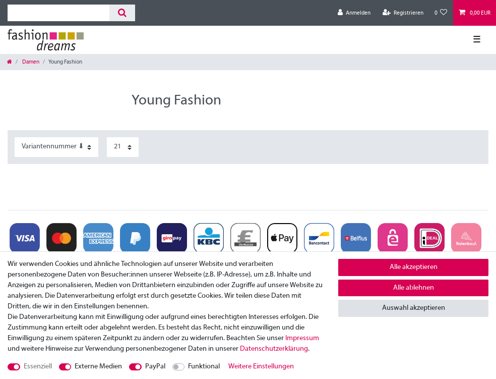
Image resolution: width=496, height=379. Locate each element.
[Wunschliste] (441, 13)
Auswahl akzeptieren (413, 308)
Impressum (302, 338)
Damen (30, 62)
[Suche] (122, 13)
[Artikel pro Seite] (123, 147)
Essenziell (38, 366)
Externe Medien (98, 366)
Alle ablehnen (413, 288)
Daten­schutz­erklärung (274, 349)
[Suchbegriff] (58, 13)
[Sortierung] (56, 147)
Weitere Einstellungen (261, 366)
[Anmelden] (354, 13)
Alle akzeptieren (414, 267)
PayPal (155, 366)
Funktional (204, 366)
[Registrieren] (403, 13)
